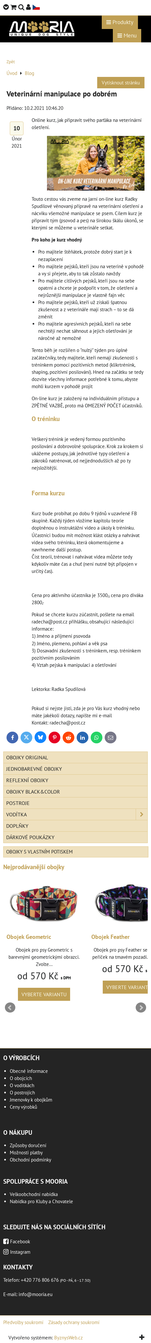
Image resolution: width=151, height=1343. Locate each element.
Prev (10, 1007)
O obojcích (21, 1078)
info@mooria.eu (36, 1294)
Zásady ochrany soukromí (73, 1322)
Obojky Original (27, 757)
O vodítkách (22, 1085)
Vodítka (76, 814)
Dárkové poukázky (30, 837)
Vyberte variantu (44, 994)
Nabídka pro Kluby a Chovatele (41, 1201)
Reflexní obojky (27, 780)
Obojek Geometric (29, 937)
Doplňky (17, 826)
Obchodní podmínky (30, 1160)
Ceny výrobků (23, 1107)
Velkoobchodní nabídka (34, 1194)
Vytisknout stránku (121, 83)
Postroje (18, 803)
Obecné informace (29, 1071)
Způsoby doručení (28, 1145)
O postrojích (22, 1092)
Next (141, 1007)
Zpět (11, 62)
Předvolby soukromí (23, 1322)
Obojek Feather (110, 937)
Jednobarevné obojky (34, 769)
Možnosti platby (26, 1152)
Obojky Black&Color (33, 791)
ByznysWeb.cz (68, 1338)
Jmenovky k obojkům (31, 1100)
